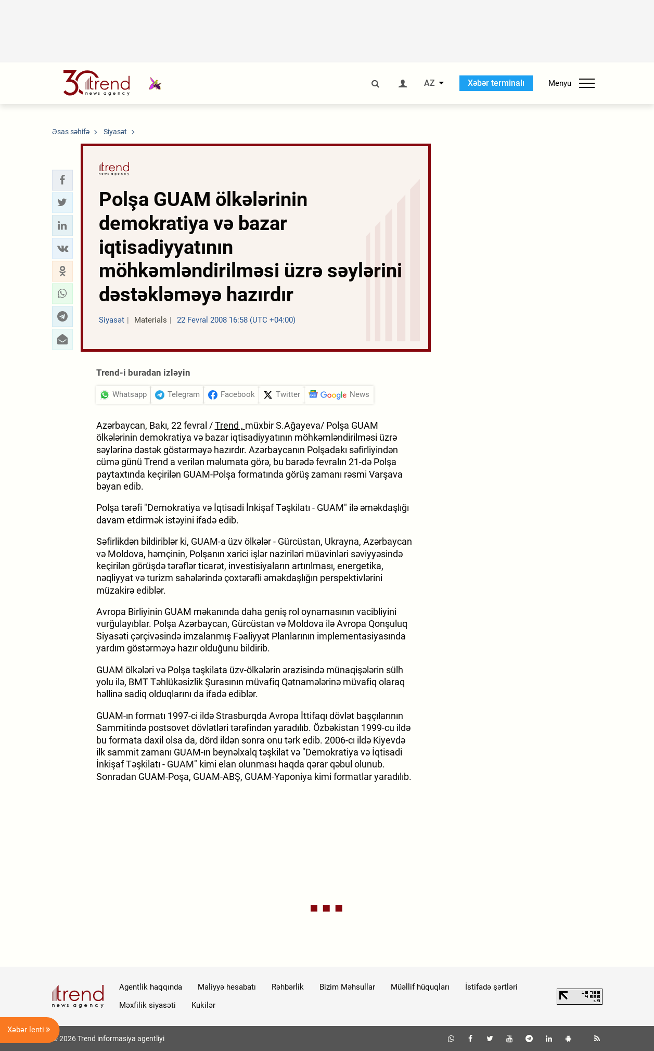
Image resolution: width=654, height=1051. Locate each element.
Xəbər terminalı (496, 83)
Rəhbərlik (288, 987)
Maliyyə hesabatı (227, 987)
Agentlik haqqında (150, 987)
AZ (429, 83)
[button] (62, 180)
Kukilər (203, 1005)
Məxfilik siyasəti (147, 1005)
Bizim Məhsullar (347, 987)
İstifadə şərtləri (491, 987)
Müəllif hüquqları (420, 987)
